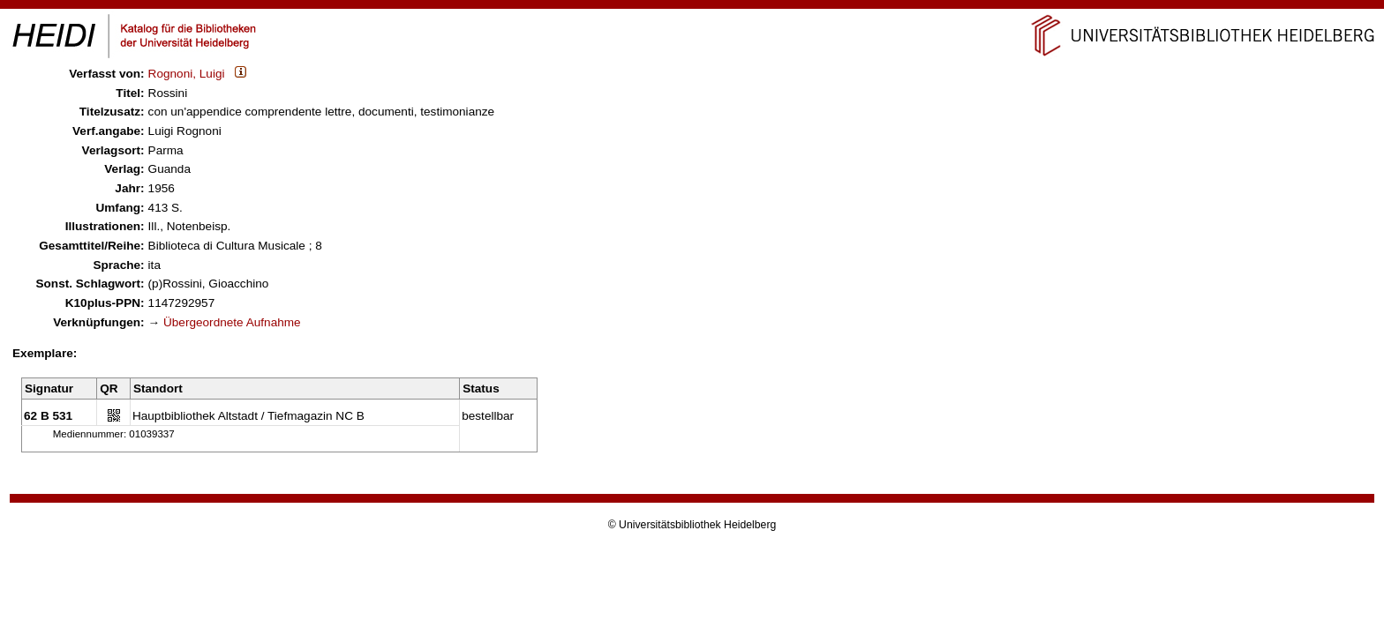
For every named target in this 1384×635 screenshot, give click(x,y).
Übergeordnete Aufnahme (232, 322)
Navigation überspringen (692, 7)
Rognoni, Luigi (186, 73)
